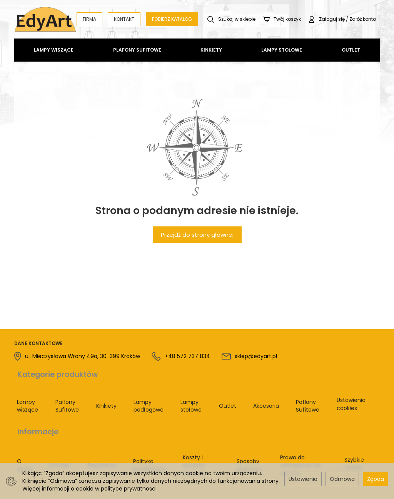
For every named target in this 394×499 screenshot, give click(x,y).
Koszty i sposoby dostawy (185, 436)
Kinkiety (211, 50)
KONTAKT (124, 19)
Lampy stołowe (281, 50)
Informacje (34, 412)
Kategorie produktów (54, 371)
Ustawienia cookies (345, 394)
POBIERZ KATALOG (172, 19)
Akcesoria (262, 394)
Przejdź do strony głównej (197, 235)
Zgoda (375, 479)
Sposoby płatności (234, 436)
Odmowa (342, 479)
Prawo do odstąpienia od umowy (297, 436)
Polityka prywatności (130, 436)
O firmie (22, 436)
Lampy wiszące (53, 50)
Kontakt (52, 436)
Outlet (351, 50)
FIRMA (89, 19)
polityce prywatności (129, 488)
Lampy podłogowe (147, 394)
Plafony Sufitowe (137, 50)
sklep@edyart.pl (256, 356)
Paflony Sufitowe (67, 394)
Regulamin (88, 436)
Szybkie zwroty (351, 436)
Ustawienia (303, 479)
